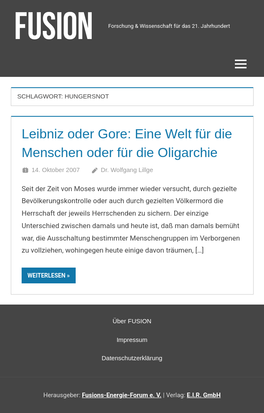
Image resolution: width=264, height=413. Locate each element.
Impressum (131, 339)
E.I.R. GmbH (203, 395)
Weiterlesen (46, 275)
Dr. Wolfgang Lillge (127, 169)
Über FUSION (132, 320)
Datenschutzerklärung (132, 357)
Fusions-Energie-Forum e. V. (121, 395)
